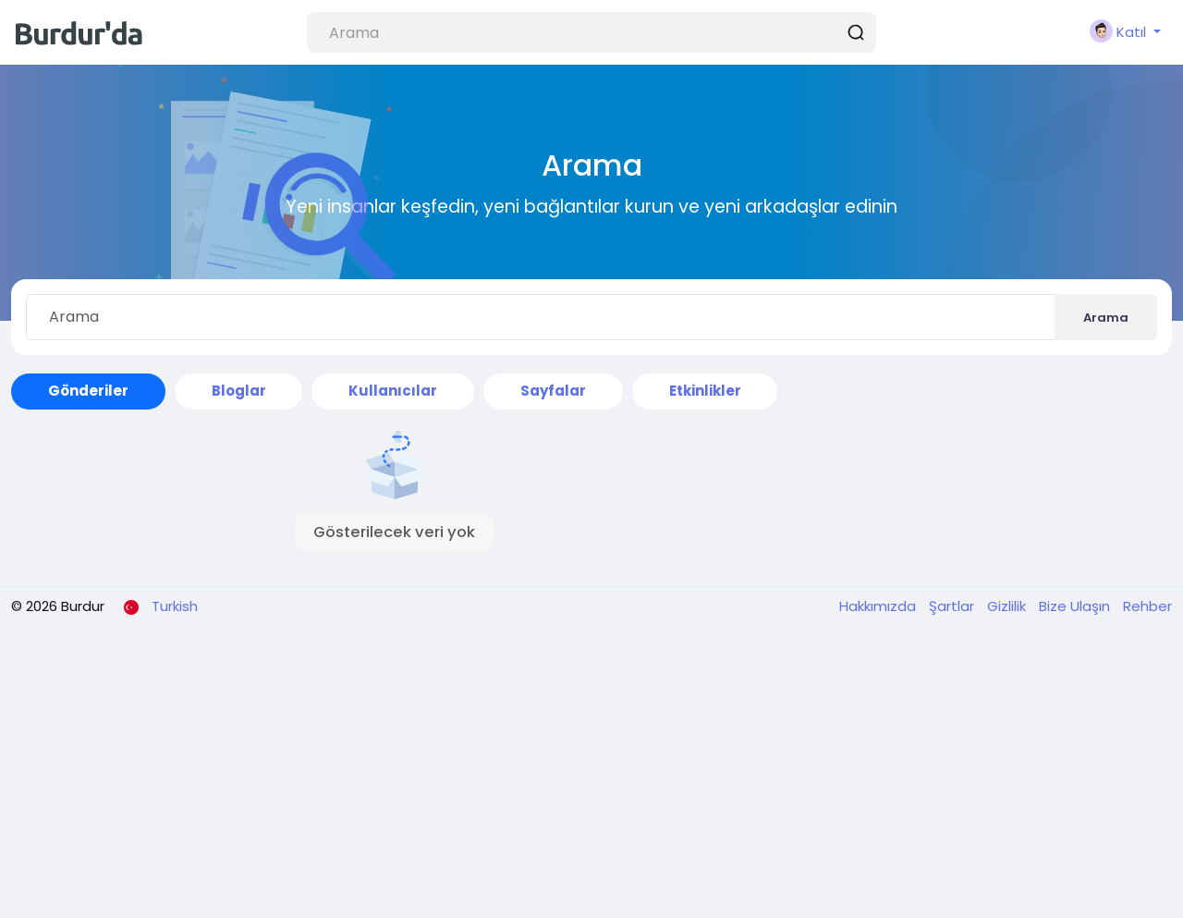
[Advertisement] (591, 779)
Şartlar (953, 606)
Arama (1105, 317)
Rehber (1147, 606)
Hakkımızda (879, 606)
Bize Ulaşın (1076, 606)
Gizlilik (1008, 606)
